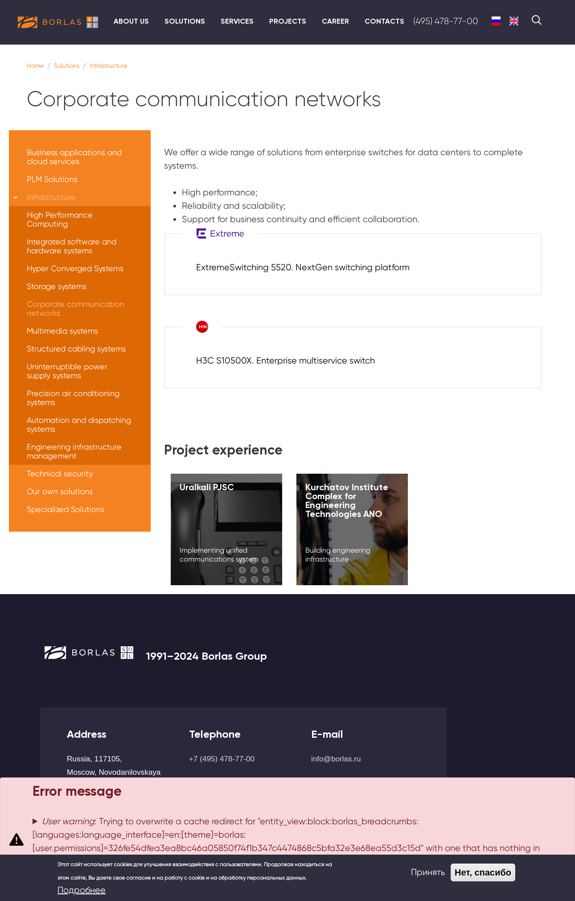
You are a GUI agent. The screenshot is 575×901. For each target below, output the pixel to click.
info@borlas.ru (336, 758)
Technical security (60, 473)
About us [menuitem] (131, 21)
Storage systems (56, 286)
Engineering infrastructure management (74, 451)
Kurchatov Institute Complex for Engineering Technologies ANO (346, 500)
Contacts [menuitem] (384, 21)
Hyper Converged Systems (75, 268)
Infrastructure (108, 65)
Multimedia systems (62, 330)
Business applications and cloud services (74, 157)
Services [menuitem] (237, 21)
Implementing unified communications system (219, 554)
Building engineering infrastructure (337, 554)
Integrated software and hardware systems (71, 246)
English (513, 21)
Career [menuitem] (335, 21)
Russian (496, 21)
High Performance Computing (60, 219)
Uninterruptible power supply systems (67, 371)
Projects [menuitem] (287, 21)
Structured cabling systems (76, 348)
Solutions (66, 65)
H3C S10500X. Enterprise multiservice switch (285, 360)
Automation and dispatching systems (79, 424)
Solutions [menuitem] (184, 21)
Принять (428, 872)
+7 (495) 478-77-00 (222, 758)
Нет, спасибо (483, 872)
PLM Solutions (52, 179)
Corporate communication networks (75, 308)
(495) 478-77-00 (445, 21)
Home (35, 65)
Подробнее (82, 890)
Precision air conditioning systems (73, 398)
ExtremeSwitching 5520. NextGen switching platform (303, 267)
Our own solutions (60, 491)
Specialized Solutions (65, 509)
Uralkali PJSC (207, 487)
